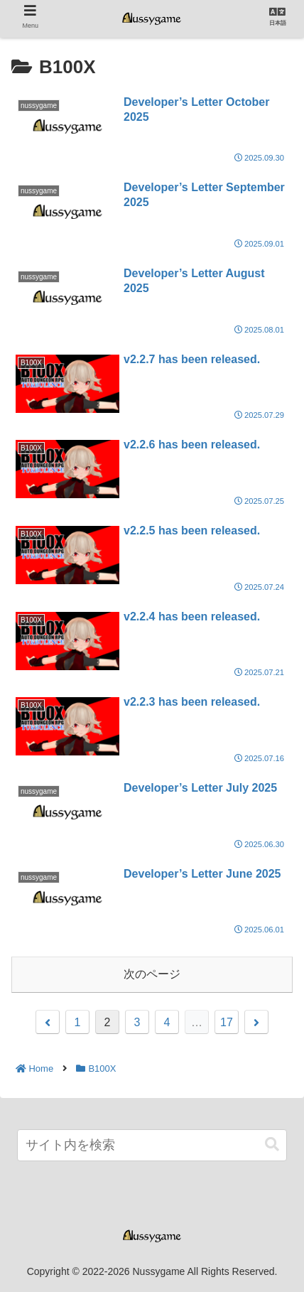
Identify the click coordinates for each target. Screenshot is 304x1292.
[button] (272, 1144)
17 (226, 1022)
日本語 (277, 23)
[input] (152, 1145)
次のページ (152, 974)
